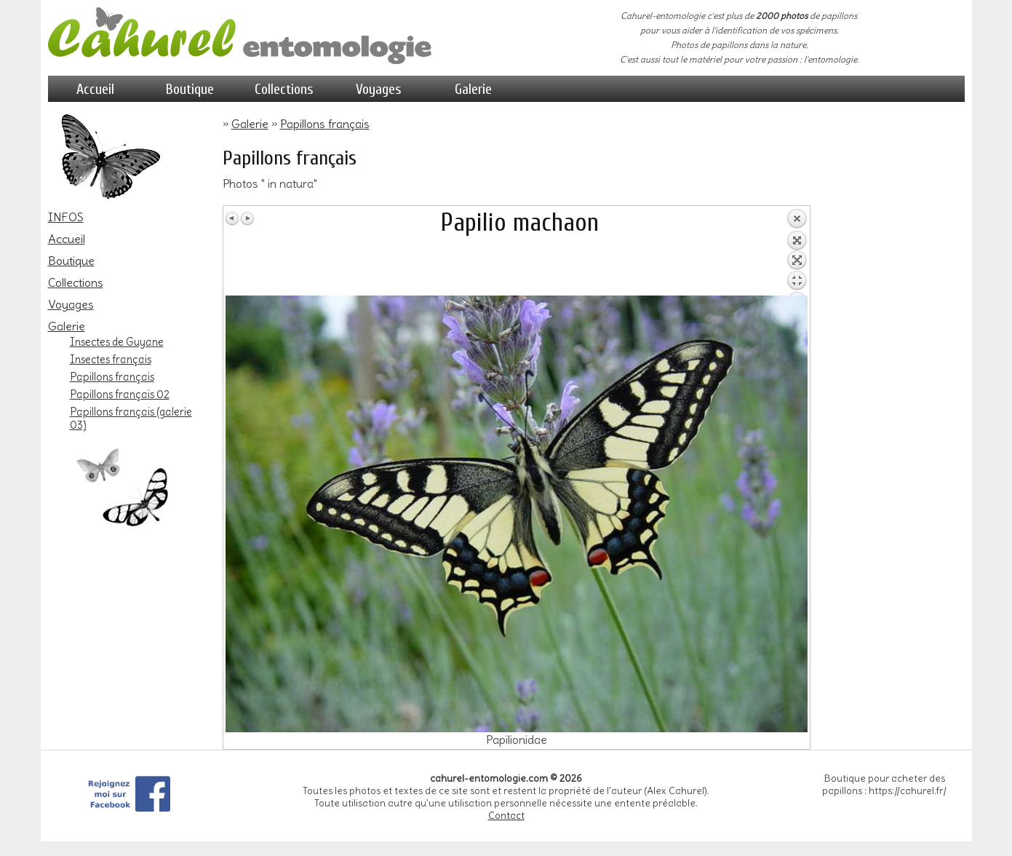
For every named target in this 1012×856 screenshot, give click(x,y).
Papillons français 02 (120, 394)
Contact (506, 815)
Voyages (379, 89)
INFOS (66, 217)
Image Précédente (233, 218)
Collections (284, 89)
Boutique (190, 89)
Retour (797, 252)
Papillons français (112, 377)
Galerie (473, 89)
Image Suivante (247, 218)
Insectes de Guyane (117, 342)
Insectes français (110, 359)
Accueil (95, 89)
